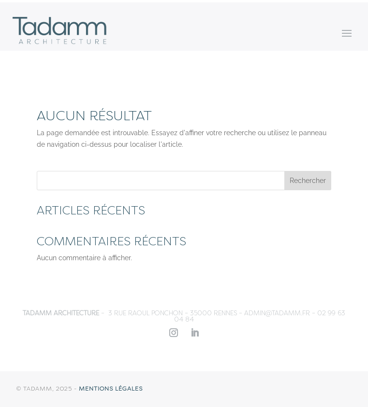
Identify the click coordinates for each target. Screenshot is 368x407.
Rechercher (308, 180)
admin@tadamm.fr (277, 313)
